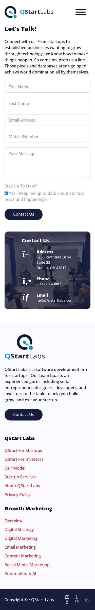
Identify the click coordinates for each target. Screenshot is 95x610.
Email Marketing (20, 547)
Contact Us (23, 214)
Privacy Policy (17, 494)
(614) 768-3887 (48, 284)
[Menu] (80, 12)
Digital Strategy (19, 529)
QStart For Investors (24, 459)
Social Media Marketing (27, 564)
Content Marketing (23, 556)
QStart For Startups (23, 450)
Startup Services (20, 477)
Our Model (15, 468)
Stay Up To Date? (21, 186)
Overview (14, 520)
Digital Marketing (21, 538)
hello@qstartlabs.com (54, 300)
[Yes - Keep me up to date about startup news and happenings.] (6, 193)
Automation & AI (20, 573)
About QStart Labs (22, 485)
